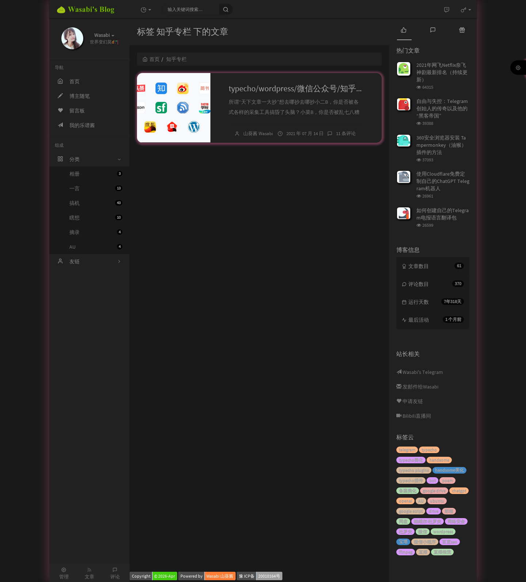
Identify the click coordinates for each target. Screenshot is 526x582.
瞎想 (95, 217)
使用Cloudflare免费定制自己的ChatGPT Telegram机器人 (442, 181)
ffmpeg (405, 552)
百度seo (449, 541)
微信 (422, 531)
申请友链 (409, 401)
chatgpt (459, 490)
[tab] (403, 29)
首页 (151, 59)
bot (432, 480)
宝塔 (403, 541)
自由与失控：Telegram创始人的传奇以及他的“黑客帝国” (442, 108)
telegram (407, 449)
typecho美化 (411, 460)
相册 (95, 174)
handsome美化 (449, 470)
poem (447, 480)
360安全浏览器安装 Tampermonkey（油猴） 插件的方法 (441, 145)
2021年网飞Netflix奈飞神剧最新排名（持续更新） (442, 72)
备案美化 (407, 490)
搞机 (95, 203)
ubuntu (437, 500)
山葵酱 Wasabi (258, 133)
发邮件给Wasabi (417, 386)
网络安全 (456, 521)
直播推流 (442, 552)
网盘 (403, 521)
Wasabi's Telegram (419, 372)
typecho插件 (411, 480)
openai (405, 500)
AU (95, 247)
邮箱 (449, 511)
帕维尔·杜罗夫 (427, 521)
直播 (423, 552)
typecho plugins (414, 470)
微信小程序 (425, 541)
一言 (95, 188)
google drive (434, 490)
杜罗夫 (405, 531)
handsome (439, 460)
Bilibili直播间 (413, 416)
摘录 (95, 232)
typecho (429, 449)
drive (433, 511)
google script (411, 511)
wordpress (443, 531)
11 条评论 (346, 133)
